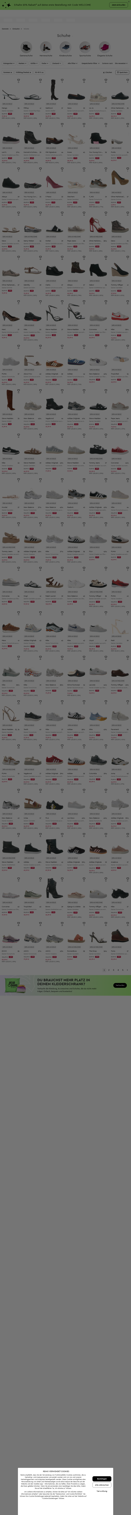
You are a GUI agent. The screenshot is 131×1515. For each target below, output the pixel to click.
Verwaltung (102, 1491)
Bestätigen (102, 1479)
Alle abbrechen (102, 1485)
